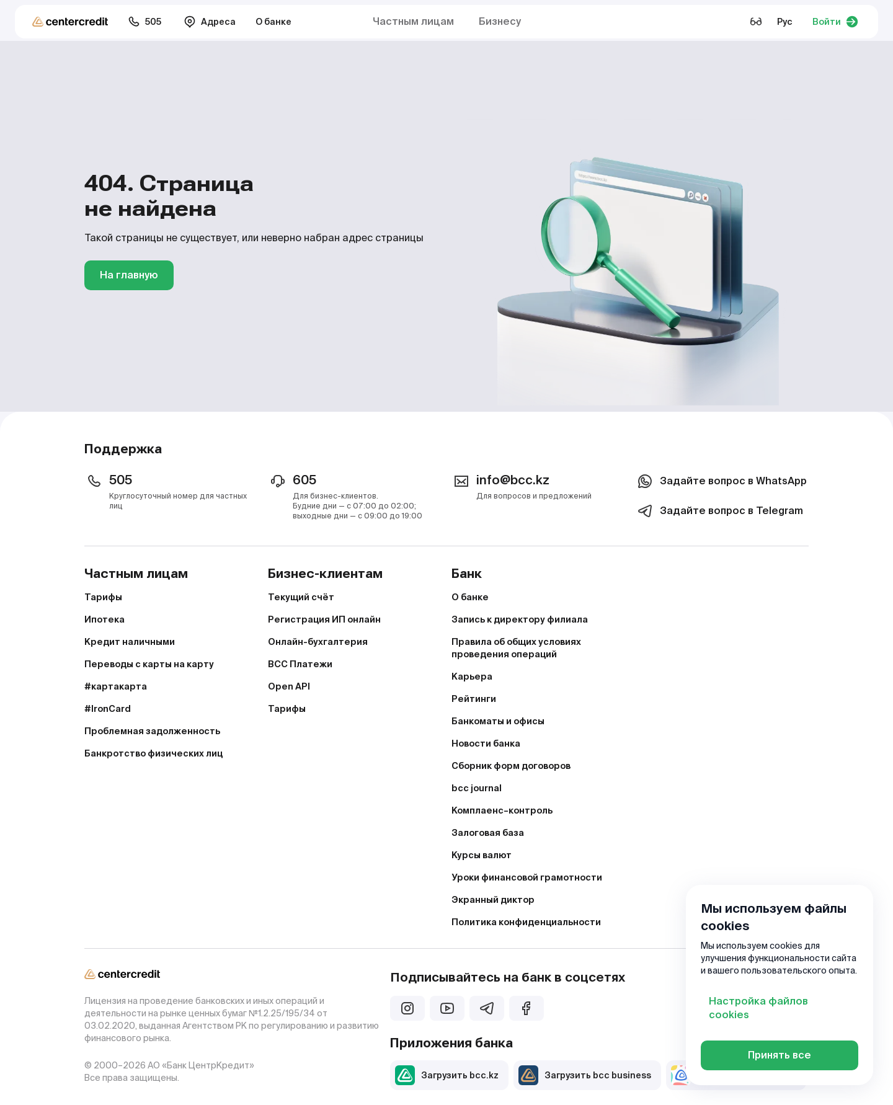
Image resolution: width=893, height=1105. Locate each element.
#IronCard (107, 708)
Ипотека (104, 619)
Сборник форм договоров (511, 765)
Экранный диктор (493, 899)
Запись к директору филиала (519, 619)
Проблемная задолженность (152, 731)
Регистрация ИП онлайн (324, 619)
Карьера (471, 676)
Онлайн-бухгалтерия (318, 641)
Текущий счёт (301, 597)
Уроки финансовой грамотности (526, 877)
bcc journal (476, 788)
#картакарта (115, 686)
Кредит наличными (129, 641)
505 (144, 22)
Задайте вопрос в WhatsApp (721, 481)
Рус (785, 21)
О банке (273, 21)
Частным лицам (413, 21)
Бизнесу (500, 21)
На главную (129, 275)
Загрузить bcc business (584, 1075)
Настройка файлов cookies (758, 1008)
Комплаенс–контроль (502, 810)
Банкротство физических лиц (153, 753)
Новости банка (485, 743)
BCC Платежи (300, 664)
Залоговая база (487, 832)
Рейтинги (473, 698)
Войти (835, 22)
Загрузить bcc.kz (447, 1075)
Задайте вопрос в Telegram (719, 511)
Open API (289, 686)
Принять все (779, 1055)
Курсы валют (481, 855)
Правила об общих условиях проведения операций (516, 648)
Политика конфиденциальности (526, 922)
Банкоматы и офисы (497, 721)
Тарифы (103, 597)
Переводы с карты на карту (149, 664)
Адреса (210, 22)
